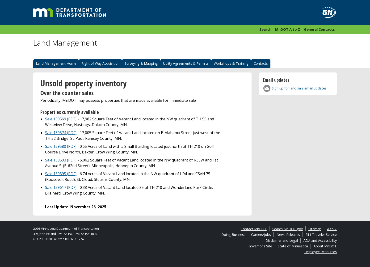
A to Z (332, 229)
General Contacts (319, 29)
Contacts (261, 63)
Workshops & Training (231, 63)
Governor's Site (260, 246)
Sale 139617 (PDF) (60, 187)
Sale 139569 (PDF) (60, 119)
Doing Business (233, 234)
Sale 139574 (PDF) (60, 132)
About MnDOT (325, 246)
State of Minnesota (293, 246)
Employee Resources (320, 252)
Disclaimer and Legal (281, 240)
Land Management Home (56, 63)
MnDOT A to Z (287, 29)
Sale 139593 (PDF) (61, 160)
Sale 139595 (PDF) (60, 173)
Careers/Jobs (261, 234)
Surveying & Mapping (141, 63)
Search (265, 29)
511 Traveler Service (321, 234)
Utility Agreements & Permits (186, 63)
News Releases (288, 234)
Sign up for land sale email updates (299, 88)
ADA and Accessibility (320, 240)
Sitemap (314, 229)
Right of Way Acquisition (100, 63)
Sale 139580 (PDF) (60, 146)
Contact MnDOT (254, 229)
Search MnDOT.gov (287, 229)
